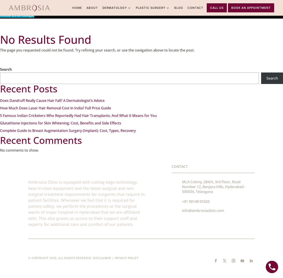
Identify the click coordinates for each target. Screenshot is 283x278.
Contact (195, 8)
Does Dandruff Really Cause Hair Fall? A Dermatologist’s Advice (52, 100)
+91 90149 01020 (196, 201)
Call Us (217, 8)
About (92, 8)
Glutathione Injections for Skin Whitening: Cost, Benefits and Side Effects (60, 123)
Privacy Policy (126, 258)
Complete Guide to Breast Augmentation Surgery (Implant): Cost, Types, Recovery (68, 130)
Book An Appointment (251, 8)
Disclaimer (102, 258)
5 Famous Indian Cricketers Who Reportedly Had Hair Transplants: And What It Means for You (78, 115)
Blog (178, 8)
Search (6, 69)
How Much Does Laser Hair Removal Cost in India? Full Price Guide (55, 108)
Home (77, 8)
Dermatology (114, 8)
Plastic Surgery (150, 8)
